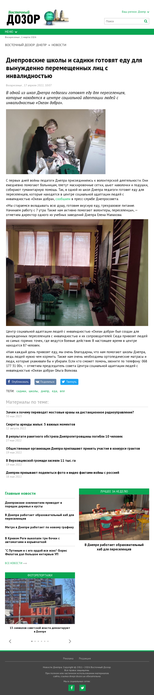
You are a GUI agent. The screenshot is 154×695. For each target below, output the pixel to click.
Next (70, 641)
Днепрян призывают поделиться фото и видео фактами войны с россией (62, 472)
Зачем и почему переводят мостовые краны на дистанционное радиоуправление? (70, 412)
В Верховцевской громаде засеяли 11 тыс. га (41, 460)
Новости (59, 45)
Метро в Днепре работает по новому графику (39, 527)
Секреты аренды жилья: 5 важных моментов (40, 424)
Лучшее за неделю (114, 491)
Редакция (85, 658)
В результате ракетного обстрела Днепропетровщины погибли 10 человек (64, 436)
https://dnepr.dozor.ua (37, 14)
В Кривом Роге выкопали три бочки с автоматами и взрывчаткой (32, 540)
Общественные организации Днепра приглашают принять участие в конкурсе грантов (73, 448)
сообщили (63, 199)
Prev (10, 641)
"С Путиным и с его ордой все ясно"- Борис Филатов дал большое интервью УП (36, 552)
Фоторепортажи (39, 575)
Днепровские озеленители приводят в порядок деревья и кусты (33, 504)
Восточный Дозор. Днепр (26, 45)
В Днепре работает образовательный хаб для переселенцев (39, 516)
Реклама (68, 658)
